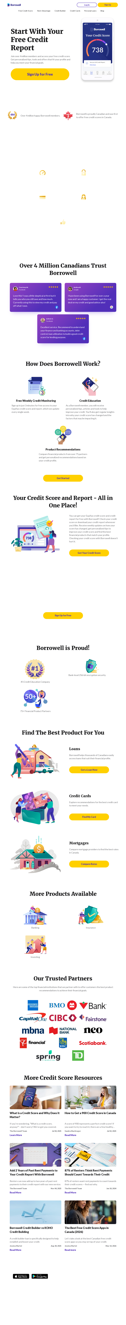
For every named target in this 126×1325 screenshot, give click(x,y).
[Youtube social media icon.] (39, 1283)
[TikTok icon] (27, 1283)
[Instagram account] (21, 1283)
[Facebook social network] (15, 1283)
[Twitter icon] (33, 1283)
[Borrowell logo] (14, 4)
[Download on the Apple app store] (21, 1275)
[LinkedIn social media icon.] (45, 1283)
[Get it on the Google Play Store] (39, 1275)
